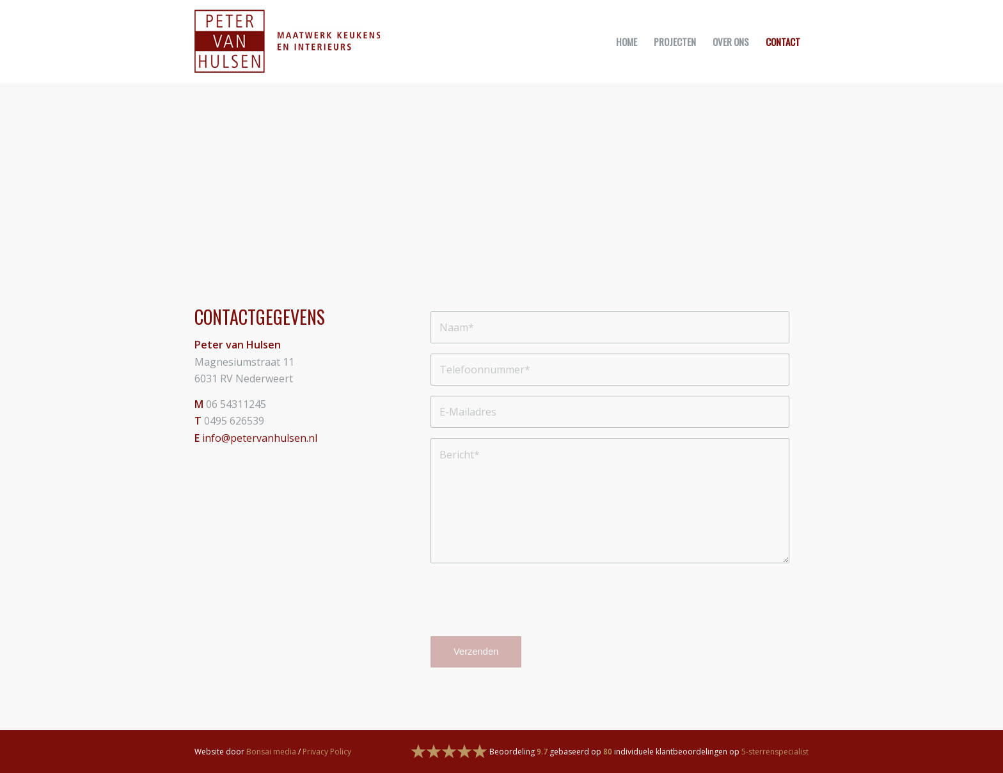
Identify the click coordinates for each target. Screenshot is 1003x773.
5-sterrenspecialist (775, 751)
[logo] (287, 42)
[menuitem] (626, 41)
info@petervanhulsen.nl (259, 438)
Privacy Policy (327, 751)
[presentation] (527, 605)
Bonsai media (271, 751)
